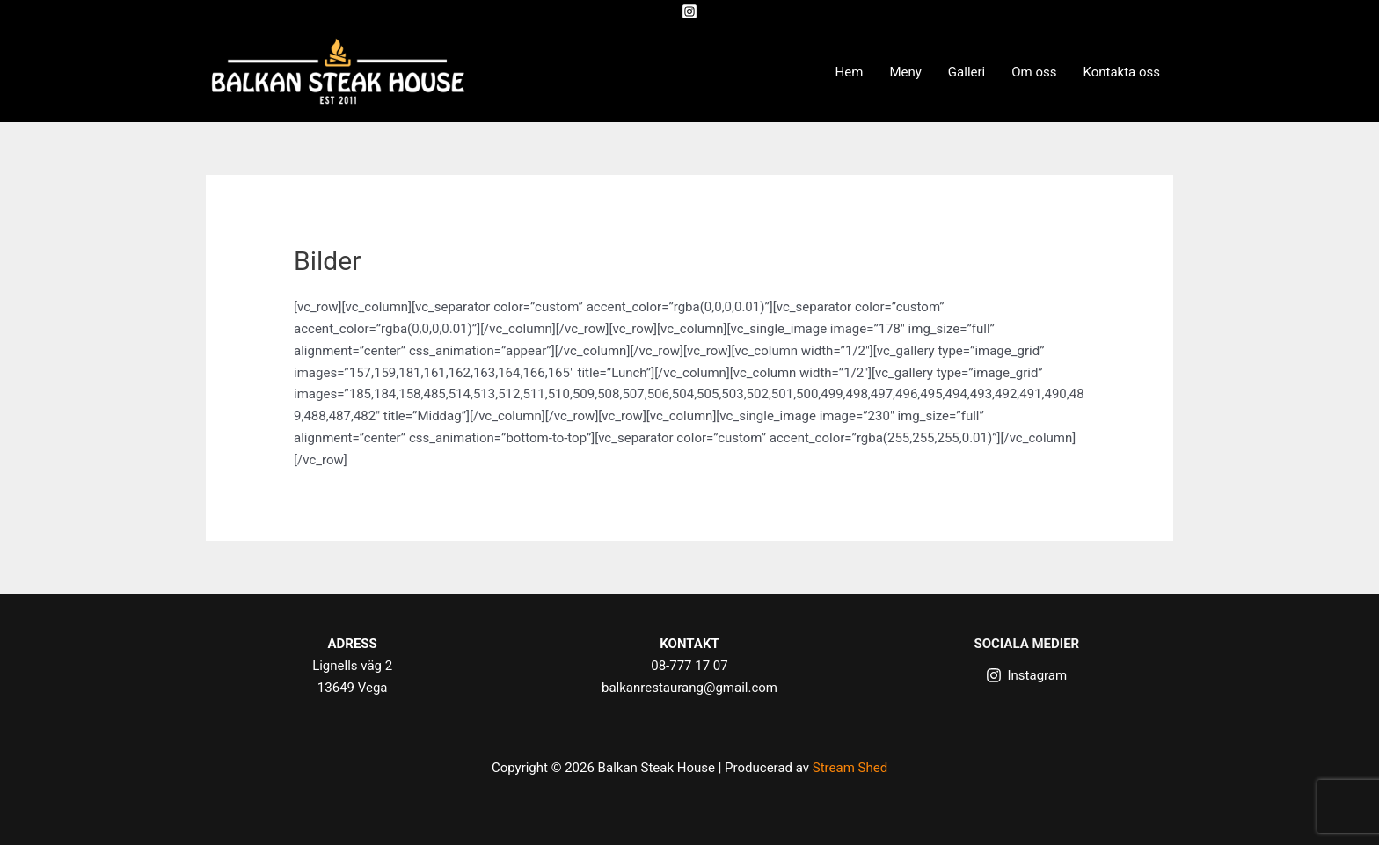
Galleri (966, 72)
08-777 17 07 (689, 666)
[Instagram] (689, 11)
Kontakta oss (1121, 72)
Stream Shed (850, 768)
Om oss (1033, 72)
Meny (905, 72)
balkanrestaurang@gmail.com (689, 688)
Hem (849, 72)
